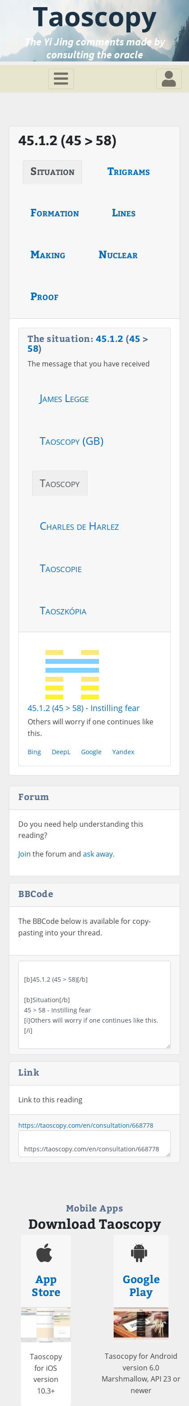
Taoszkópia (63, 610)
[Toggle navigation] (61, 79)
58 (33, 348)
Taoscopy (60, 482)
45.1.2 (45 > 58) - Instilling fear (84, 708)
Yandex (123, 752)
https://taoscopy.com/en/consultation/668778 (85, 1125)
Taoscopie (61, 568)
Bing (34, 752)
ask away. (99, 854)
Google (91, 752)
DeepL (61, 752)
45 (101, 338)
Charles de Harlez (79, 525)
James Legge (64, 397)
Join (24, 854)
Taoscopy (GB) (71, 440)
